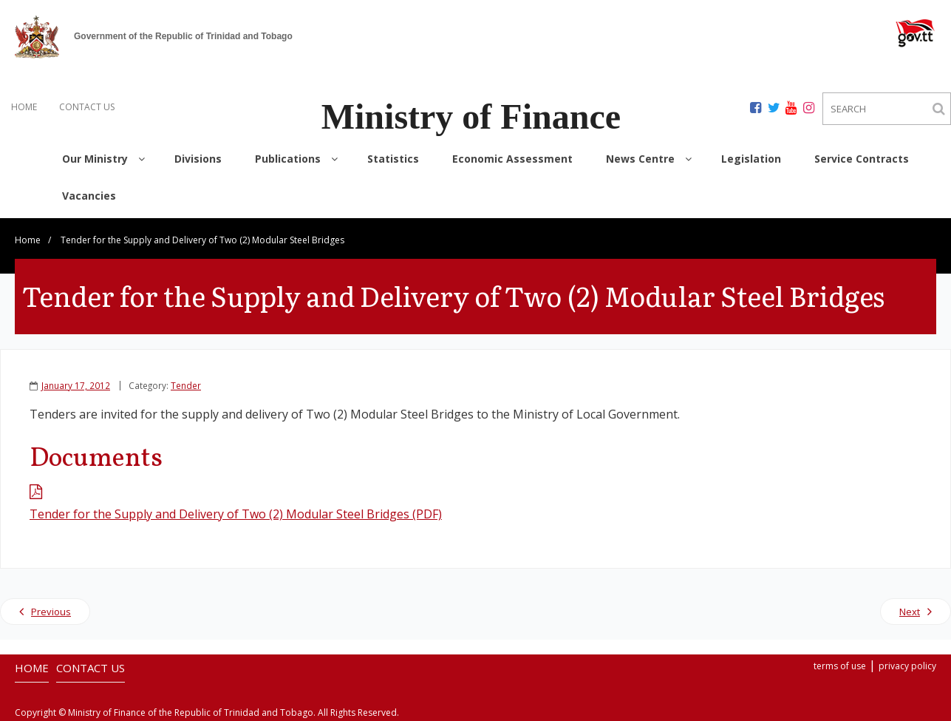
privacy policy (907, 666)
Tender (186, 385)
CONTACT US (87, 107)
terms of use (840, 666)
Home (28, 240)
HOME (24, 107)
